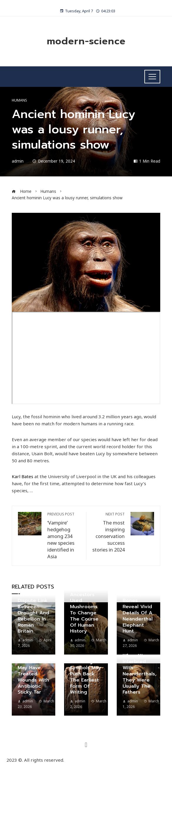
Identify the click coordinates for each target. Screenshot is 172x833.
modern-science (86, 41)
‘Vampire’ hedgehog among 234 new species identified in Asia (63, 536)
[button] (86, 745)
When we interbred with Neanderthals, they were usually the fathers (139, 674)
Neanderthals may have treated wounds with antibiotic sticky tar (34, 677)
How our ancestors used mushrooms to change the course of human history (84, 610)
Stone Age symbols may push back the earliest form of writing (85, 677)
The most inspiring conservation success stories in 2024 (108, 532)
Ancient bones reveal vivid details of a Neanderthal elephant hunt (138, 613)
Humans (19, 100)
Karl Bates (22, 476)
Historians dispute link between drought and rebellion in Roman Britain (33, 613)
